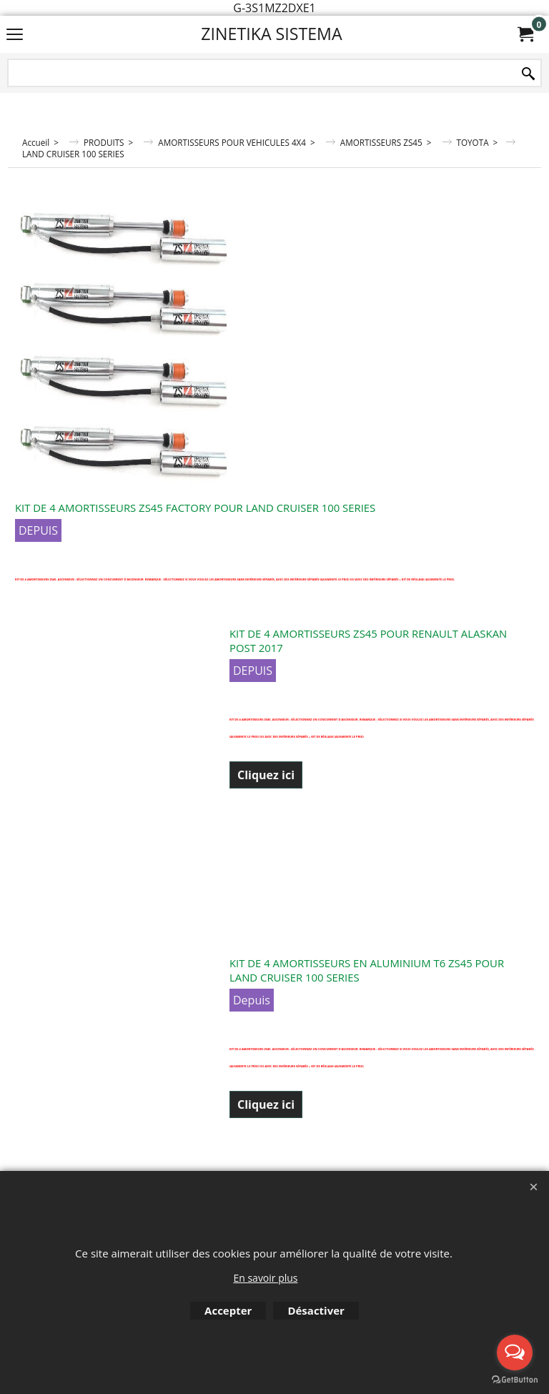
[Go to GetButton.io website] (515, 1379)
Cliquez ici (266, 775)
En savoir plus (265, 1278)
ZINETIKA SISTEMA (271, 33)
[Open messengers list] (515, 1352)
